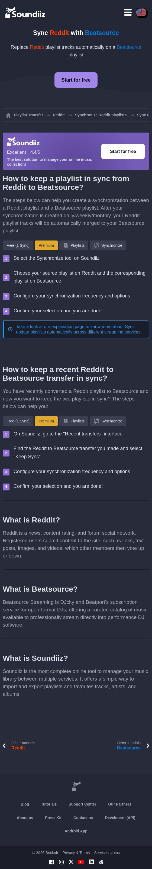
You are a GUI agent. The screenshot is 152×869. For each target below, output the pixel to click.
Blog (25, 804)
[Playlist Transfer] (25, 12)
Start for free (75, 80)
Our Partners (119, 804)
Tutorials (49, 804)
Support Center (82, 804)
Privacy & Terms (76, 853)
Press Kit (53, 818)
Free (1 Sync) (18, 245)
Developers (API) (120, 818)
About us (25, 818)
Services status (107, 853)
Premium (46, 245)
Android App (75, 831)
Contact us (83, 818)
